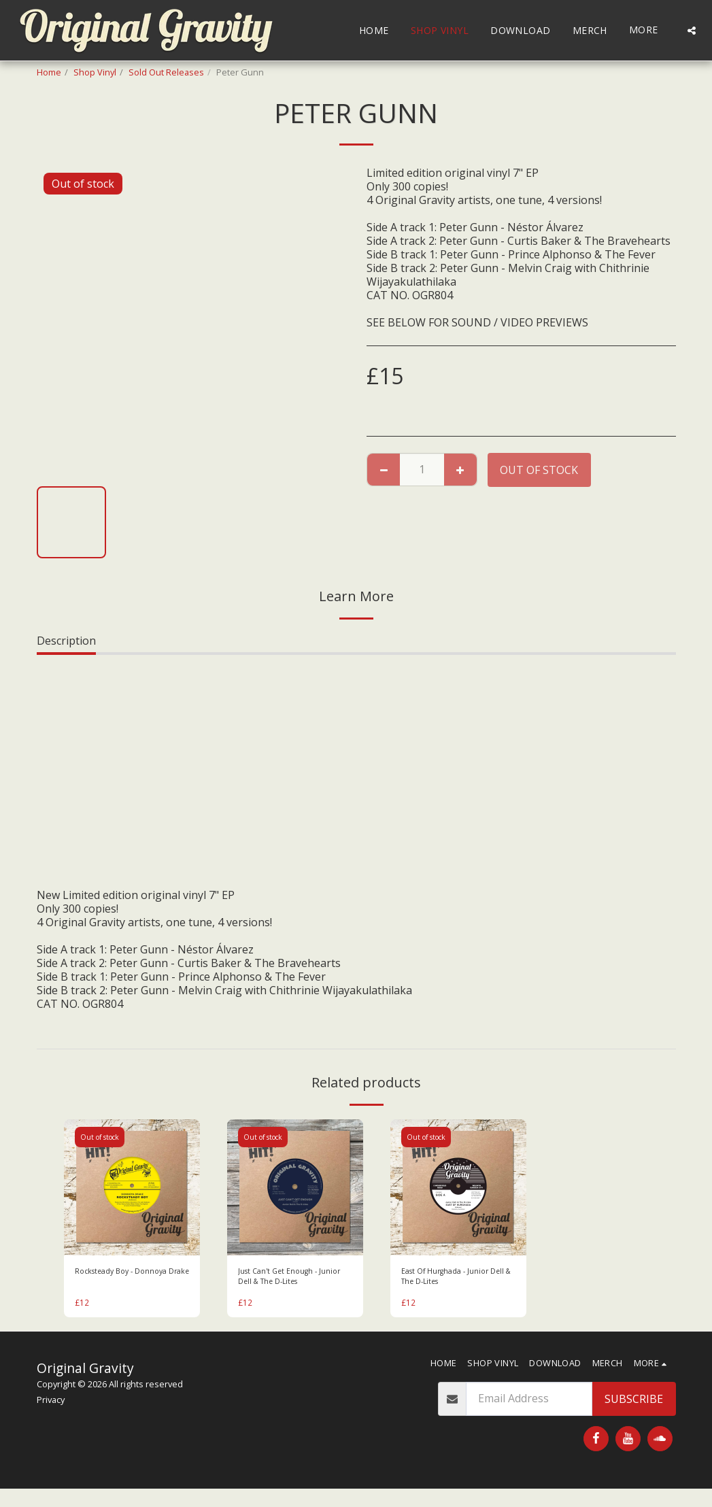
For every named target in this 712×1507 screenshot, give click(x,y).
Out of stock (539, 469)
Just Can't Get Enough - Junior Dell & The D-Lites (286, 1278)
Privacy (51, 1405)
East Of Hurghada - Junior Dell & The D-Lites (452, 1278)
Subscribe (634, 1403)
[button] (691, 30)
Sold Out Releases (166, 72)
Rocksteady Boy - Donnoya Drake (128, 1278)
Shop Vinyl (94, 72)
